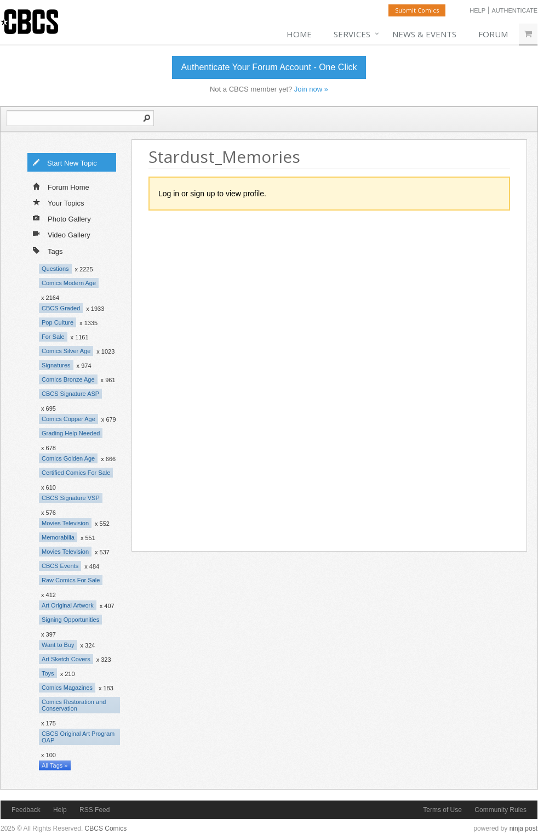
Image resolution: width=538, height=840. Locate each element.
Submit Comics (417, 10)
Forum (493, 34)
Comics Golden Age (68, 458)
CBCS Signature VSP (71, 498)
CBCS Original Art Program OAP (78, 736)
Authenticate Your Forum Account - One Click (269, 67)
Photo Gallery (62, 218)
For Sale (53, 336)
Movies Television (65, 523)
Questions (55, 268)
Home (299, 34)
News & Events (424, 34)
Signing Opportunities (70, 619)
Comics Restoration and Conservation (74, 705)
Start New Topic (64, 162)
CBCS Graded (61, 308)
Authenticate (514, 10)
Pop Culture (57, 322)
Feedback (26, 810)
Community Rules (500, 810)
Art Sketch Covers (66, 659)
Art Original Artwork (68, 605)
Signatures (56, 365)
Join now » (311, 89)
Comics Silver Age (66, 351)
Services (352, 34)
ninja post (523, 828)
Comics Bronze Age (68, 379)
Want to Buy (58, 645)
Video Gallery (61, 234)
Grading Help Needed (71, 433)
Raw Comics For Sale (71, 580)
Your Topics (58, 202)
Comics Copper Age (68, 419)
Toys (48, 673)
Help (477, 10)
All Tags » (55, 765)
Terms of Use (442, 810)
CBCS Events (60, 566)
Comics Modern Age (69, 283)
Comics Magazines (67, 687)
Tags (47, 250)
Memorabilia (58, 537)
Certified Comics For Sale (76, 472)
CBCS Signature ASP (70, 393)
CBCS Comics (106, 828)
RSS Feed (94, 810)
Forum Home (61, 186)
